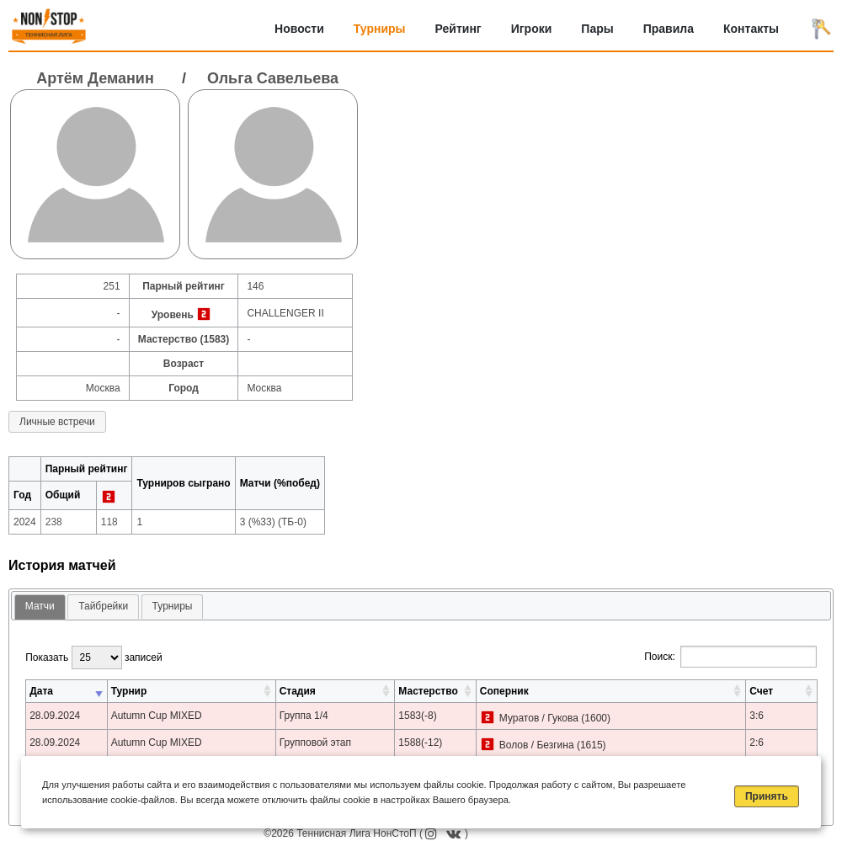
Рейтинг (458, 28)
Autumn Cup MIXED (156, 715)
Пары (597, 28)
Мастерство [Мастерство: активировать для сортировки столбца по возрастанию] (427, 691)
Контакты (751, 28)
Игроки (531, 28)
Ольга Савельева (272, 78)
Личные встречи (57, 422)
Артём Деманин (95, 78)
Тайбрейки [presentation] (103, 606)
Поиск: (730, 657)
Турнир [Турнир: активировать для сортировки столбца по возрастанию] (129, 691)
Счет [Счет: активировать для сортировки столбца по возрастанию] (761, 691)
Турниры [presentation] (172, 606)
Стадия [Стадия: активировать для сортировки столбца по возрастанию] (298, 691)
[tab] (40, 607)
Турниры (380, 28)
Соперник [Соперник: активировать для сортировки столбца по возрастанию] (504, 691)
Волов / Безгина (536, 745)
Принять (766, 796)
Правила (668, 28)
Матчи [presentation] (40, 606)
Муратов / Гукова (538, 718)
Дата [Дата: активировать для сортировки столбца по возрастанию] (41, 691)
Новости (299, 28)
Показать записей (93, 657)
